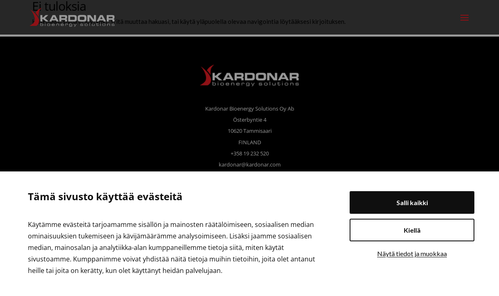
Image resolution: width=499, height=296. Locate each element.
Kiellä (412, 230)
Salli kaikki (412, 202)
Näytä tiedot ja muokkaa (412, 253)
